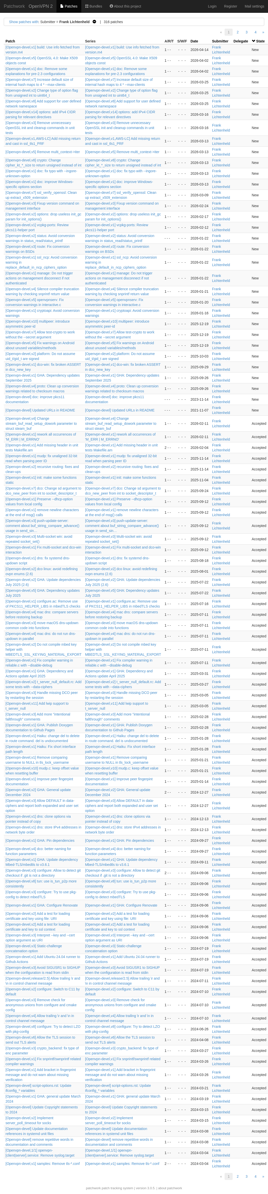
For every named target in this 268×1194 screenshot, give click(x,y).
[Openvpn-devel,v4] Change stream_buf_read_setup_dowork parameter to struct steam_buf (41, 423)
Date (194, 41)
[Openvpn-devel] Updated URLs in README (40, 410)
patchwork (93, 1188)
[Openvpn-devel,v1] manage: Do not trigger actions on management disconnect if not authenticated (39, 278)
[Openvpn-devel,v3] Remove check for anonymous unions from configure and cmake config (41, 1005)
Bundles (93, 6)
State (260, 41)
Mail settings (254, 6)
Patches (68, 6)
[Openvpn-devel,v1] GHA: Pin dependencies (40, 841)
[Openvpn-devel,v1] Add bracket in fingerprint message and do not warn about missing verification (41, 1075)
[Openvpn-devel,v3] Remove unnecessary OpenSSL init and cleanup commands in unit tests (40, 128)
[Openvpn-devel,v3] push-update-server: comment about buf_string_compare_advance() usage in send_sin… (42, 526)
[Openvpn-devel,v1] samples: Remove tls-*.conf (43, 1164)
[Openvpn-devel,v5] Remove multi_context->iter (43, 152)
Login (212, 6)
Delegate (241, 41)
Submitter (220, 41)
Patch (10, 41)
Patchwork (14, 6)
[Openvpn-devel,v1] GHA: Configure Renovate (42, 905)
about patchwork (170, 1188)
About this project (125, 6)
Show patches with (23, 22)
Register (230, 6)
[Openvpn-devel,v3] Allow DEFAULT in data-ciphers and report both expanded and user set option (42, 806)
